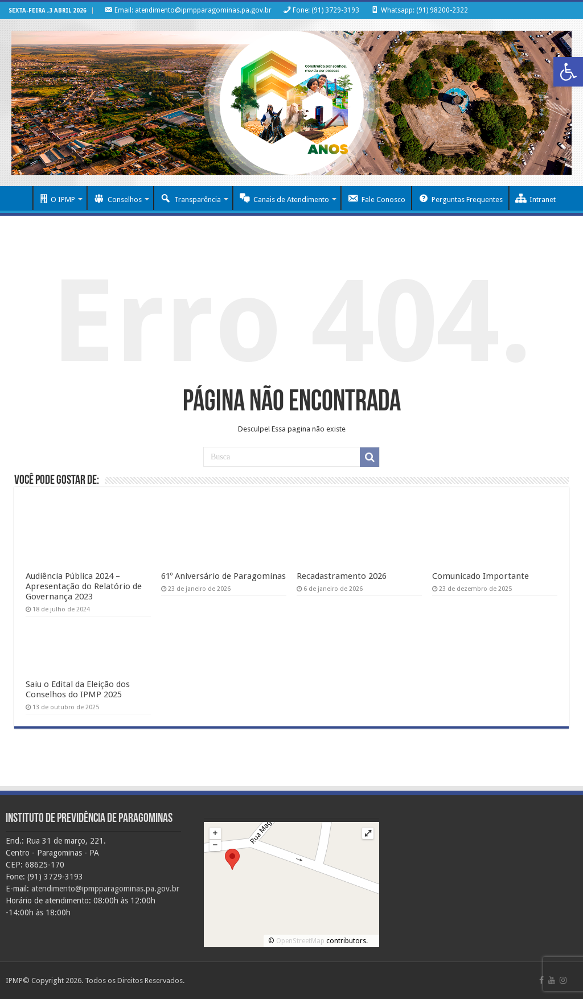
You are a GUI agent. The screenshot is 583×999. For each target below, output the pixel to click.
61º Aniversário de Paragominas (223, 576)
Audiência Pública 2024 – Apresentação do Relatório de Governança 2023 (84, 586)
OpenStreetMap (300, 941)
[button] (568, 72)
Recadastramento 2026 (342, 576)
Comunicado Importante (480, 576)
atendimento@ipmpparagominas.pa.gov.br (105, 888)
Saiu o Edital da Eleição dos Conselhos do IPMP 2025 (78, 689)
